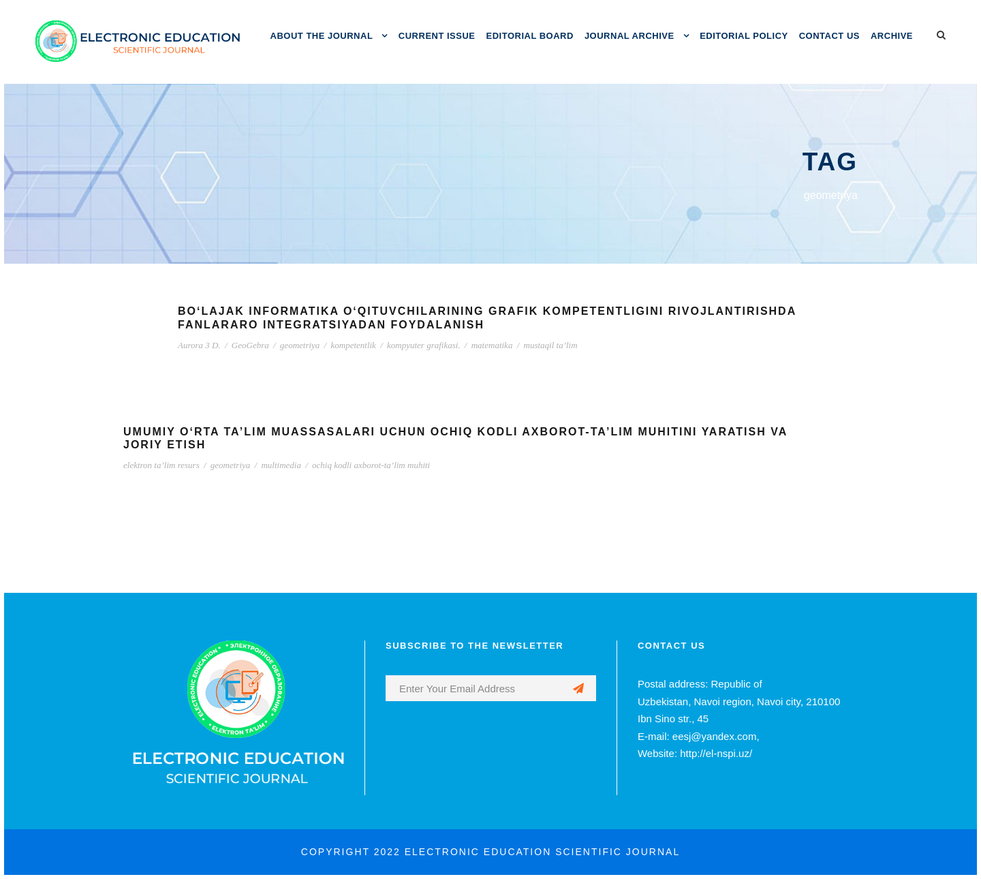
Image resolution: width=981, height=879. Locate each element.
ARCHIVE (892, 36)
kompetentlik (352, 345)
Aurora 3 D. (199, 345)
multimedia (281, 465)
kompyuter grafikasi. (424, 345)
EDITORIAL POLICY (744, 36)
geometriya (300, 345)
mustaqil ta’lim (551, 345)
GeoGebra (250, 345)
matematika (492, 345)
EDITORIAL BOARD (530, 36)
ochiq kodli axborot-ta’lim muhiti (371, 465)
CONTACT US (829, 36)
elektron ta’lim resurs (161, 465)
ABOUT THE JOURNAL (321, 36)
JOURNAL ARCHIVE (629, 36)
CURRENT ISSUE (437, 36)
